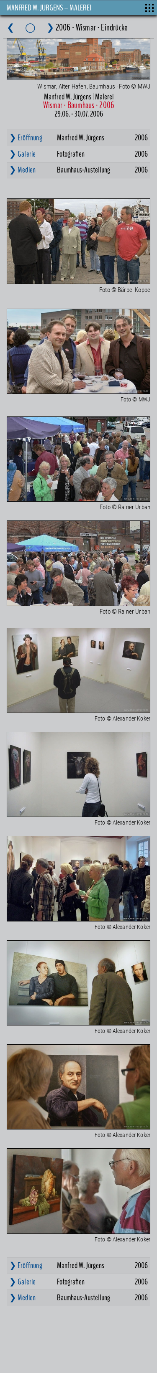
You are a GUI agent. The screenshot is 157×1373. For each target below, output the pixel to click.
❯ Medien (22, 169)
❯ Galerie (22, 154)
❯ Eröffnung (25, 137)
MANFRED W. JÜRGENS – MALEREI (49, 7)
